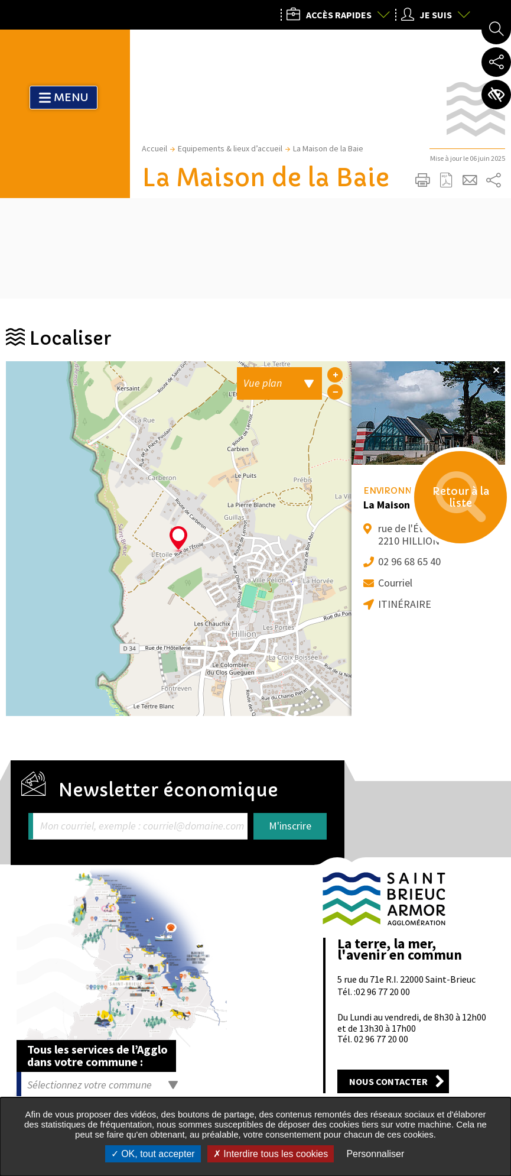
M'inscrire (290, 825)
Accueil (154, 148)
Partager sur (493, 180)
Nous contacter (388, 1081)
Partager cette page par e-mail (469, 180)
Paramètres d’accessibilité (496, 94)
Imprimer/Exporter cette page (422, 180)
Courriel (395, 582)
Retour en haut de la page (485, 840)
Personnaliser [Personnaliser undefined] (375, 1154)
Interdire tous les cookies (270, 1154)
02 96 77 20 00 (383, 991)
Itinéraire (404, 604)
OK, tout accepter (153, 1154)
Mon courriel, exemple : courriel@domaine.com (142, 826)
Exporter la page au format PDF (446, 180)
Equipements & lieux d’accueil (230, 148)
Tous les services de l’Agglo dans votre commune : (97, 1055)
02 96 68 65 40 (409, 561)
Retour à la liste (458, 499)
